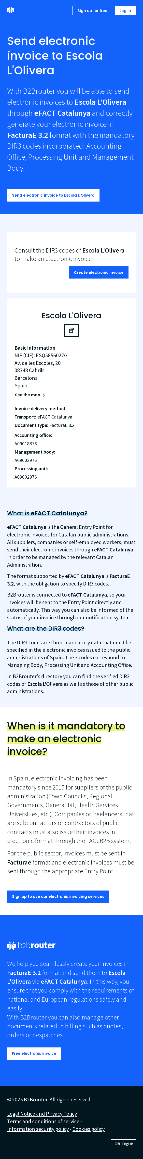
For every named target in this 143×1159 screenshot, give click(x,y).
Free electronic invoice (34, 1053)
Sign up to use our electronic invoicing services (58, 896)
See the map (27, 394)
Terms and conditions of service (43, 1121)
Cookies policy (88, 1128)
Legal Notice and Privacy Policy (42, 1113)
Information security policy (38, 1128)
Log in (125, 10)
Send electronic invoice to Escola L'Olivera (53, 195)
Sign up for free (92, 10)
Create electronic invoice (99, 272)
